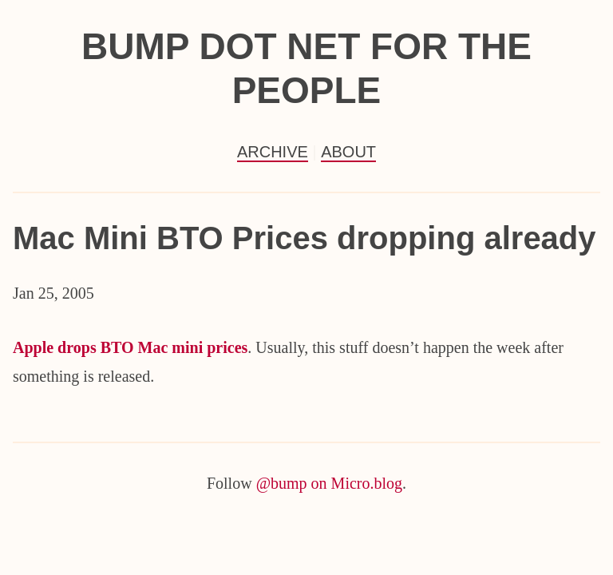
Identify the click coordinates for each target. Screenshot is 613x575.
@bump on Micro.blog (329, 483)
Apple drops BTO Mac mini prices (130, 347)
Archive (272, 152)
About (348, 152)
